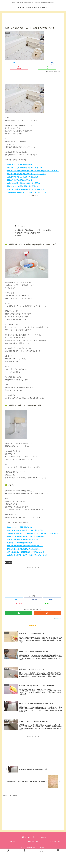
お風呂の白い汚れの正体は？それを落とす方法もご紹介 (33, 230)
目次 (19, 226)
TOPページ (12, 841)
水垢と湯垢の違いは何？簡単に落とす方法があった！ (25, 189)
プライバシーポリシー (54, 841)
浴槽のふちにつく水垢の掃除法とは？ (20, 164)
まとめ (18, 235)
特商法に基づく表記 (33, 841)
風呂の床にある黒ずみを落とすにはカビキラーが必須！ (26, 174)
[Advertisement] (33, 18)
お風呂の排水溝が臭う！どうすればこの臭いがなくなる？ (27, 192)
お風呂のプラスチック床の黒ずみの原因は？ (22, 177)
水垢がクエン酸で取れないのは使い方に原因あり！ (25, 183)
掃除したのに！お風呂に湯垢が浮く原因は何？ (23, 186)
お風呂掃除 (8, 562)
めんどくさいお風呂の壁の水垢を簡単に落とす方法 (25, 168)
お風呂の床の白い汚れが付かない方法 (28, 233)
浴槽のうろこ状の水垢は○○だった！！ (20, 180)
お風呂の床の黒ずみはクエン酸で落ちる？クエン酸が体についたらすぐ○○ (33, 171)
